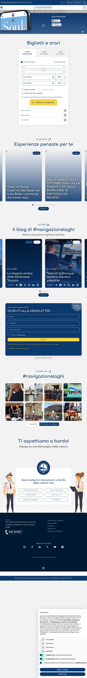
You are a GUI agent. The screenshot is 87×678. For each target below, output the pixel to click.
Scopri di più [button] (62, 674)
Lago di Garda (44, 334)
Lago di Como (68, 334)
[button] (59, 2)
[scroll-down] (43, 343)
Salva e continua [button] (62, 669)
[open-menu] (84, 10)
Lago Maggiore (19, 334)
